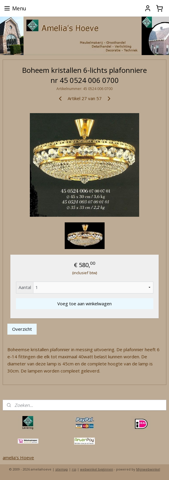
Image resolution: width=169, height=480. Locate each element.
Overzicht (22, 329)
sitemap (61, 469)
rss (74, 469)
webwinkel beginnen (96, 469)
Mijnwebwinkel (148, 469)
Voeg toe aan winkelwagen (84, 303)
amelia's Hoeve (18, 457)
